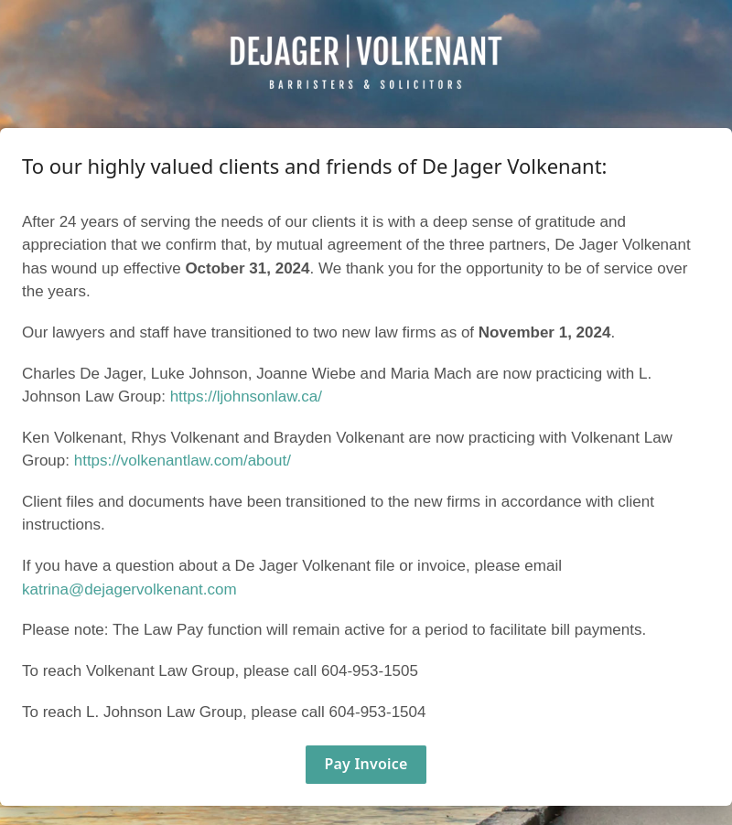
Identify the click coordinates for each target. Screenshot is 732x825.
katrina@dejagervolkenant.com (129, 589)
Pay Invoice (365, 764)
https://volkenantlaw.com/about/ (182, 460)
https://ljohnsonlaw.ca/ (246, 396)
